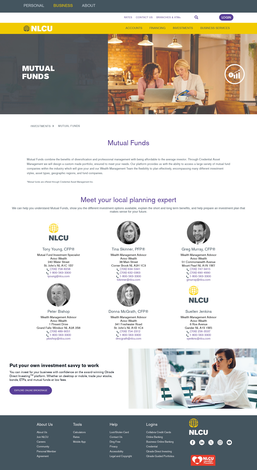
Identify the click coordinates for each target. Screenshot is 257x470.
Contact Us (116, 437)
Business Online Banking (160, 441)
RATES (128, 17)
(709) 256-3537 (199, 331)
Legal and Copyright (121, 456)
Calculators (79, 432)
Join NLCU (42, 437)
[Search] (196, 17)
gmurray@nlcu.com (198, 279)
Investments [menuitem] (183, 28)
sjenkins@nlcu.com (198, 338)
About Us (42, 432)
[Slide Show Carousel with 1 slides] (128, 281)
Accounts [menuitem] (134, 28)
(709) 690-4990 (199, 272)
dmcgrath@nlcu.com (128, 338)
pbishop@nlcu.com (58, 338)
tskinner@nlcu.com (128, 279)
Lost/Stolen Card (119, 432)
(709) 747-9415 (199, 269)
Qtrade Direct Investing (159, 451)
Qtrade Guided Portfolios (160, 456)
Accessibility (116, 451)
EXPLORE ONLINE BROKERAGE (30, 390)
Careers (41, 441)
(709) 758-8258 (60, 269)
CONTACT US (144, 17)
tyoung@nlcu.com (59, 276)
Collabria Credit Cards (158, 432)
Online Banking (154, 437)
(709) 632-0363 (129, 272)
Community (43, 446)
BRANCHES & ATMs (168, 17)
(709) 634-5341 (129, 269)
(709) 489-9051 (59, 331)
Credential (152, 446)
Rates (76, 437)
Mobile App (79, 441)
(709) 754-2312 (129, 331)
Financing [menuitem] (157, 28)
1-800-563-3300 (60, 272)
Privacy (114, 446)
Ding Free (115, 441)
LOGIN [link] (226, 17)
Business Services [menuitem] (215, 28)
